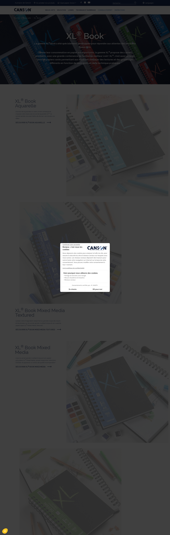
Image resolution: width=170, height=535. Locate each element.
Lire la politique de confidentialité (73, 268)
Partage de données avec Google (75, 275)
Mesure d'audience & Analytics (74, 278)
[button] (5, 531)
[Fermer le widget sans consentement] (71, 244)
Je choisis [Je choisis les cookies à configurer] (73, 289)
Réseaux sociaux (69, 280)
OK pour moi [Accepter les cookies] (97, 289)
